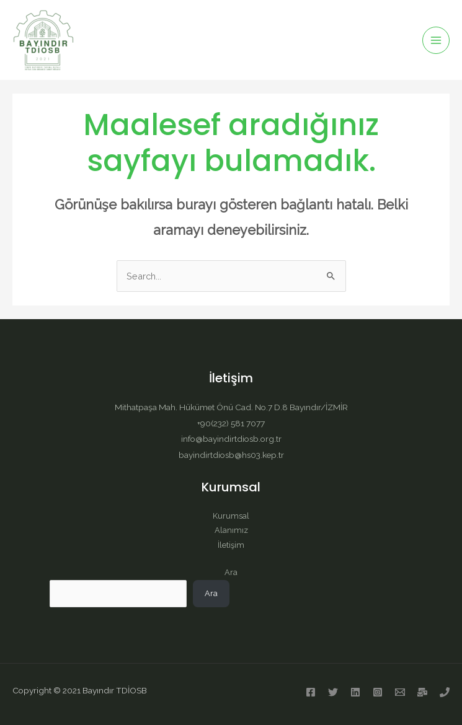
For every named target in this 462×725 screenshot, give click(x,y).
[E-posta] (400, 692)
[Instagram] (378, 692)
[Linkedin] (355, 692)
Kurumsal (231, 516)
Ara (231, 572)
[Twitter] (333, 692)
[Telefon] (445, 692)
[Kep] (422, 692)
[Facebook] (311, 692)
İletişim (231, 545)
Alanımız (231, 530)
